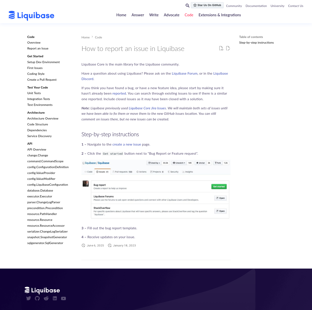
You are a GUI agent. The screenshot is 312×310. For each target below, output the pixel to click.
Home (121, 15)
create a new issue (126, 144)
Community (234, 6)
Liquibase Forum (185, 73)
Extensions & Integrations (220, 15)
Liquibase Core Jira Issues (147, 108)
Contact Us (295, 6)
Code (189, 15)
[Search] (187, 5)
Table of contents (251, 37)
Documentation (256, 6)
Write (154, 15)
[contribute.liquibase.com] (31, 16)
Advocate (172, 15)
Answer (138, 15)
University (277, 6)
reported (119, 93)
